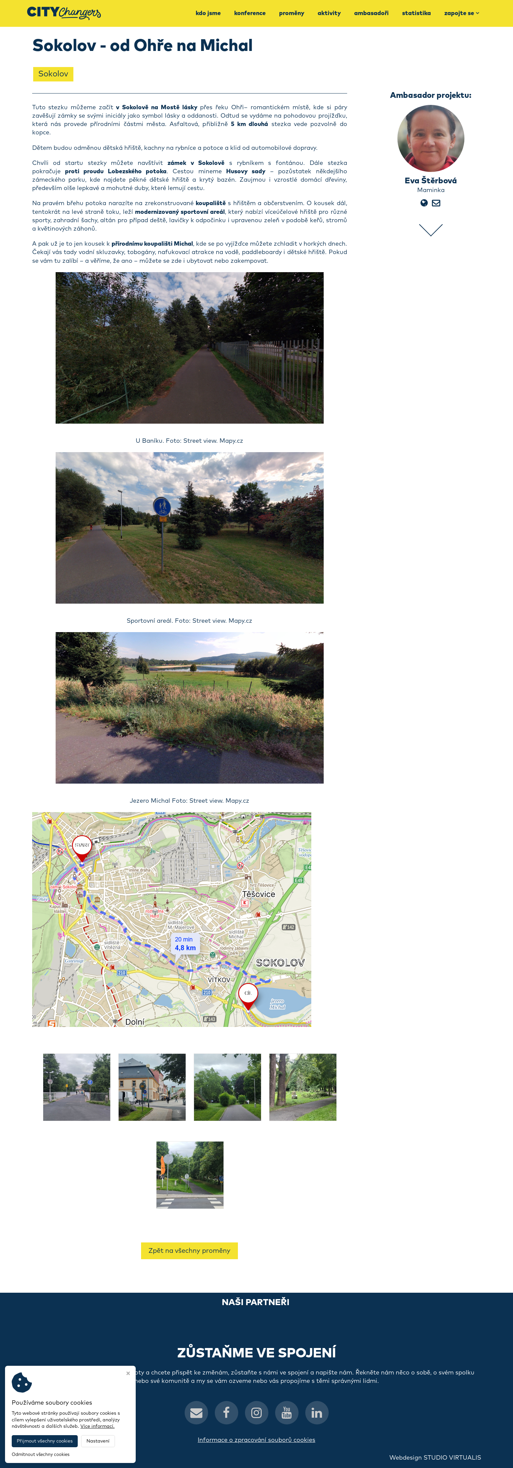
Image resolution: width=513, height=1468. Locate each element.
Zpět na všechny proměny (189, 1250)
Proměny (291, 13)
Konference (250, 13)
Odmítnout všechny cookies (40, 1455)
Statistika (416, 13)
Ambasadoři (371, 13)
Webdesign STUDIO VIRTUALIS (435, 1458)
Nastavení (98, 1441)
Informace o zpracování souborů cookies (256, 1440)
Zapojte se (461, 13)
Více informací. (97, 1426)
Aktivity (329, 13)
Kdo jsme (208, 13)
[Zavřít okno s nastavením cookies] (128, 1374)
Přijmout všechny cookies (45, 1441)
